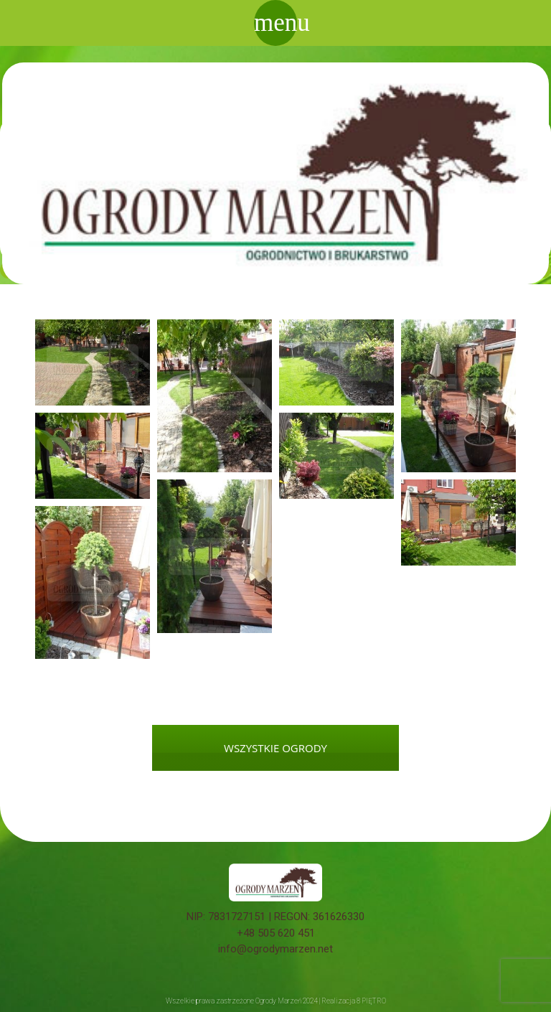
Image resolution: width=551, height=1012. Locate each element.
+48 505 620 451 (276, 933)
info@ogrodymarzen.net (275, 948)
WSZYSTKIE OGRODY (275, 748)
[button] (92, 362)
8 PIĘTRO (371, 1001)
